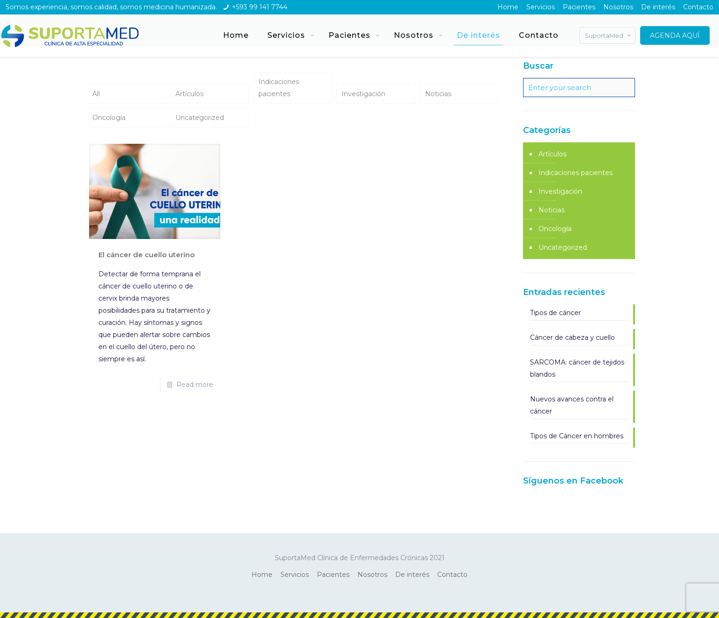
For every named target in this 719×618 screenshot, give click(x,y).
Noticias (438, 94)
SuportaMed (608, 35)
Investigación (363, 94)
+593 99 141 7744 (259, 7)
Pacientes (579, 7)
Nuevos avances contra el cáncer (572, 405)
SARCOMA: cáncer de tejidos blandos (577, 368)
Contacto (698, 7)
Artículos (189, 94)
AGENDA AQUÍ (675, 35)
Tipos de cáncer (555, 313)
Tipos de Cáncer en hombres (576, 436)
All (96, 94)
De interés (658, 7)
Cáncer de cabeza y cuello (572, 337)
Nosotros (618, 7)
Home (507, 7)
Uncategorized (199, 117)
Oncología (109, 117)
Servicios (540, 7)
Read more (194, 384)
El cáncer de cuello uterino (146, 254)
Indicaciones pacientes (278, 87)
